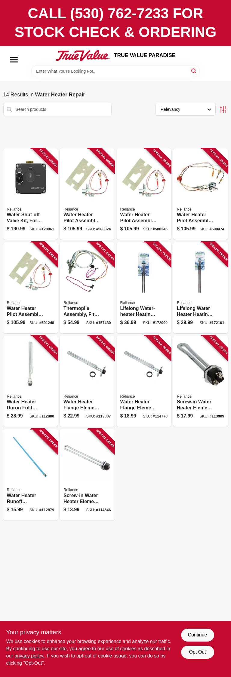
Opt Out (197, 651)
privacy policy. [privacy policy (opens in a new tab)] (29, 655)
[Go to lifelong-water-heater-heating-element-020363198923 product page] (200, 287)
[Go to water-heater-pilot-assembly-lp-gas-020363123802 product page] (144, 194)
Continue (197, 634)
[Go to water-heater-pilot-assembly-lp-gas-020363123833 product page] (87, 194)
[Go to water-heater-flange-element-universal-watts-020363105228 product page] (144, 381)
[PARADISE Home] (83, 55)
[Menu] (14, 60)
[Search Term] (115, 71)
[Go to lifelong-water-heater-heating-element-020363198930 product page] (144, 287)
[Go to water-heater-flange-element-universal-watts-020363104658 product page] (87, 381)
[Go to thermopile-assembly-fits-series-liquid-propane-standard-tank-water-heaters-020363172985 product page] (87, 287)
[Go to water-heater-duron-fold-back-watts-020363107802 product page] (30, 381)
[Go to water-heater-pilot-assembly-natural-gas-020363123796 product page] (200, 194)
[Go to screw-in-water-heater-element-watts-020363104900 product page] (87, 475)
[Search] (194, 71)
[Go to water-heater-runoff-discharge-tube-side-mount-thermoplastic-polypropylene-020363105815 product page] (30, 475)
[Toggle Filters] (223, 109)
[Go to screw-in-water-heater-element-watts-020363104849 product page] (200, 381)
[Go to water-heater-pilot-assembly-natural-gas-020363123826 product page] (30, 287)
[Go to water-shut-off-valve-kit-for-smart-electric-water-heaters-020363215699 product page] (30, 194)
